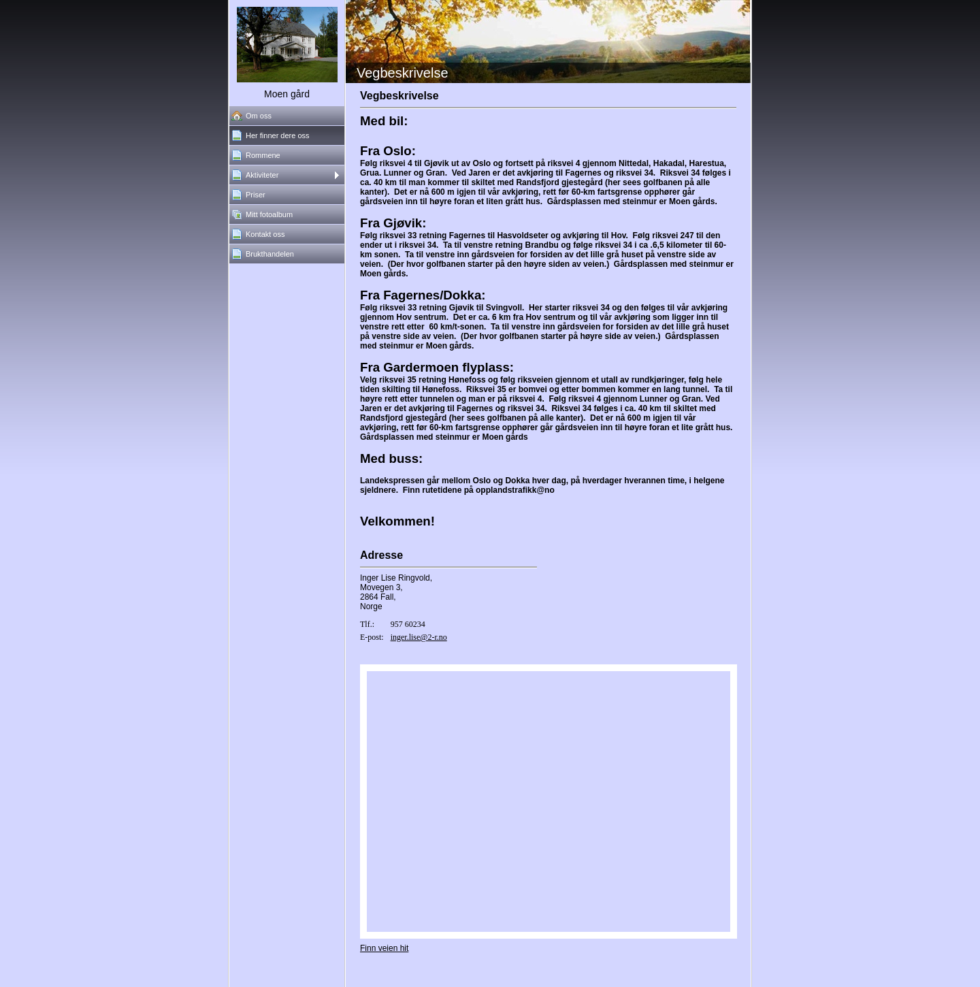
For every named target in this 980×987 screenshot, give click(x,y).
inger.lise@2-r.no (419, 637)
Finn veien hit (384, 948)
